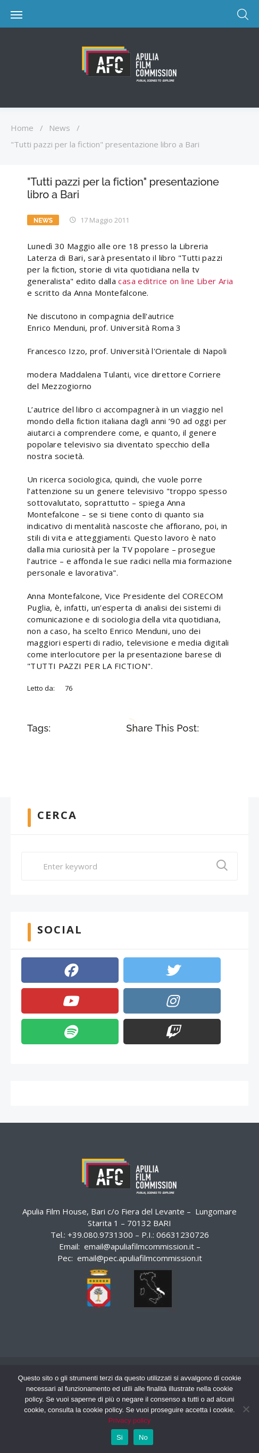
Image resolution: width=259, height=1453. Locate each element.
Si (119, 1437)
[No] (245, 1409)
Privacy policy (129, 1420)
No (143, 1437)
